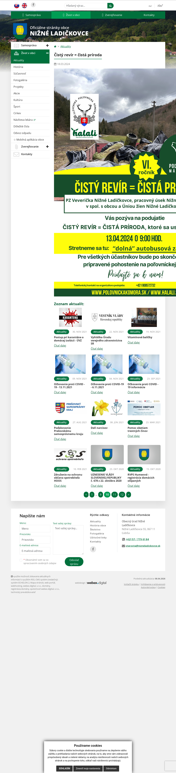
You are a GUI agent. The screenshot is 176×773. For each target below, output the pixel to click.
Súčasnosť (20, 73)
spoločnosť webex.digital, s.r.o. (44, 588)
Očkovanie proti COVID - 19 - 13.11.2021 (69, 385)
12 (122, 494)
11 (114, 494)
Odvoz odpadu (22, 133)
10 (107, 494)
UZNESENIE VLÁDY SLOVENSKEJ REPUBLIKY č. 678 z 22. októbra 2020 (106, 478)
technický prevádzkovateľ (23, 592)
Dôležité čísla (21, 126)
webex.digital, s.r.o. (32, 585)
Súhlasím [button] (64, 768)
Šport (17, 106)
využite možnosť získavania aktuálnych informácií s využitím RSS (30, 578)
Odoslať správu (74, 562)
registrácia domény (20, 588)
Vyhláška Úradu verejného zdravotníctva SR (106, 340)
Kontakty (149, 15)
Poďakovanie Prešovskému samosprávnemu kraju (68, 431)
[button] (31, 15)
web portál (50, 582)
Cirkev (17, 113)
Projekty (18, 87)
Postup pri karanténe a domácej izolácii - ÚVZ (69, 338)
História (18, 67)
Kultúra (18, 100)
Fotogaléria (20, 80)
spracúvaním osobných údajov (39, 563)
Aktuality (19, 60)
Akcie (17, 93)
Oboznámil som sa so (39, 561)
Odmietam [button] (111, 768)
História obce (98, 525)
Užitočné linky (98, 537)
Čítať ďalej (60, 345)
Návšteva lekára (23, 120)
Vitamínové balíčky (140, 337)
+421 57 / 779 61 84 (137, 539)
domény (46, 585)
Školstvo (95, 529)
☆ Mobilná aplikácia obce (29, 139)
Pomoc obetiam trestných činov (138, 429)
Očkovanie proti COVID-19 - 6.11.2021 (107, 385)
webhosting (16, 585)
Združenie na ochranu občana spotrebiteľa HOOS (68, 478)
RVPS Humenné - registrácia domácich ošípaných (141, 478)
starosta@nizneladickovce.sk (143, 546)
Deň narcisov (99, 428)
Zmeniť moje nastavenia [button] (88, 768)
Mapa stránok (37, 582)
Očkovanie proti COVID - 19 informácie (143, 385)
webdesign (80, 582)
